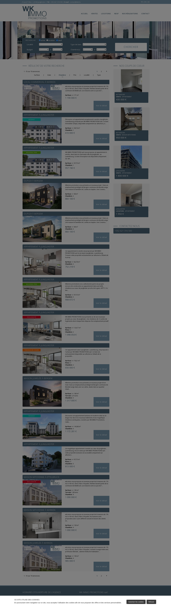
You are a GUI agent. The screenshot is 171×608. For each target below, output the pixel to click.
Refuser (151, 602)
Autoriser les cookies (136, 602)
